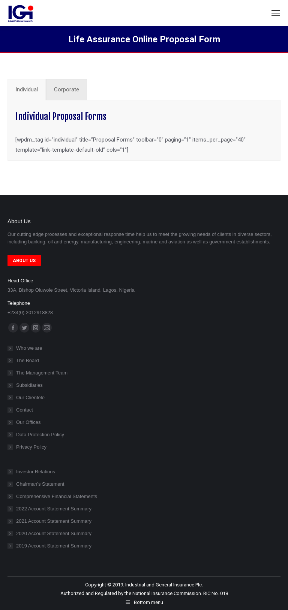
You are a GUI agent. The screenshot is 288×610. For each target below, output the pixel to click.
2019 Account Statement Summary (54, 546)
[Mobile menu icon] (275, 13)
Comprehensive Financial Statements (56, 496)
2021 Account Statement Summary (54, 521)
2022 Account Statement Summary (54, 509)
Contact (24, 410)
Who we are (29, 348)
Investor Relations (35, 471)
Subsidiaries (29, 385)
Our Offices (28, 422)
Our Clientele (30, 397)
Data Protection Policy (40, 434)
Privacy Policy (31, 447)
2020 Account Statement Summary (54, 533)
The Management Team (42, 373)
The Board (27, 360)
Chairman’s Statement (40, 484)
